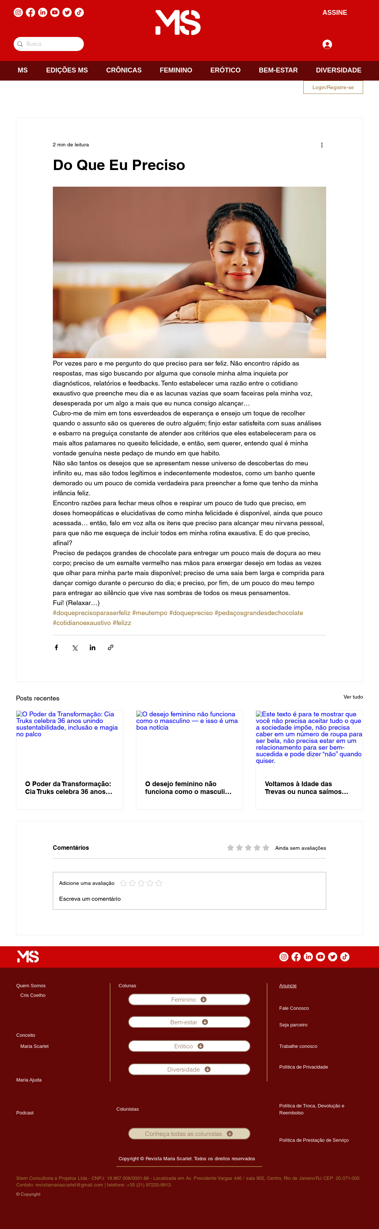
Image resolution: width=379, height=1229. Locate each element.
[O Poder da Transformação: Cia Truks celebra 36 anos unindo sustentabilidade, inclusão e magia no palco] (69, 741)
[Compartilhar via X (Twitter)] (74, 647)
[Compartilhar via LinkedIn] (92, 647)
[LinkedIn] (42, 12)
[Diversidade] (189, 1069)
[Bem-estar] (189, 1022)
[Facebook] (30, 12)
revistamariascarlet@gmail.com (69, 1185)
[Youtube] (54, 12)
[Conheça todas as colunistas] (189, 1134)
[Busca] (47, 44)
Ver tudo (353, 697)
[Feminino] (189, 999)
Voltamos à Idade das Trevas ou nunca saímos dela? (303, 787)
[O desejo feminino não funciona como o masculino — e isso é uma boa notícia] (189, 741)
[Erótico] (189, 1046)
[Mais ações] (321, 144)
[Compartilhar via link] (110, 647)
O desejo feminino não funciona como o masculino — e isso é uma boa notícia (189, 787)
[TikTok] (79, 12)
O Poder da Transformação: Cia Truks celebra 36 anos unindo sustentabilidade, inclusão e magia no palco (68, 787)
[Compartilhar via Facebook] (56, 647)
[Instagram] (18, 12)
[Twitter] (67, 12)
